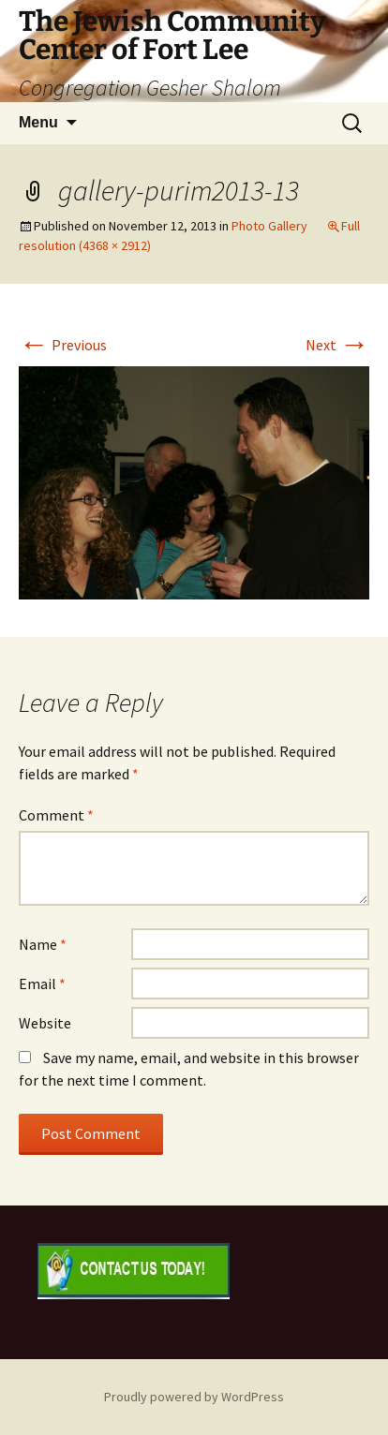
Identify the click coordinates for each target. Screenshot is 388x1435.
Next (337, 344)
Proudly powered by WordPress (194, 1396)
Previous (63, 344)
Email (42, 983)
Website (45, 1022)
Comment (56, 815)
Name (43, 944)
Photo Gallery (269, 225)
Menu (38, 122)
